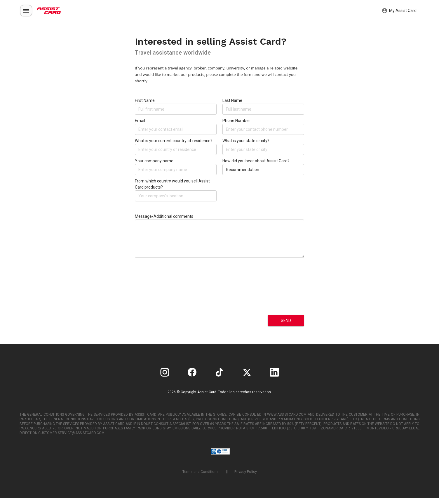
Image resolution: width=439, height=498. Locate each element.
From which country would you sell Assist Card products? (172, 184)
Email (140, 120)
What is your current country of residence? (173, 140)
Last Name (232, 100)
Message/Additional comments (164, 216)
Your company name (154, 161)
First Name (145, 100)
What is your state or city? (245, 140)
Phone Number (236, 120)
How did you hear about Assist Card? (256, 161)
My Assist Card (399, 10)
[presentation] (159, 291)
